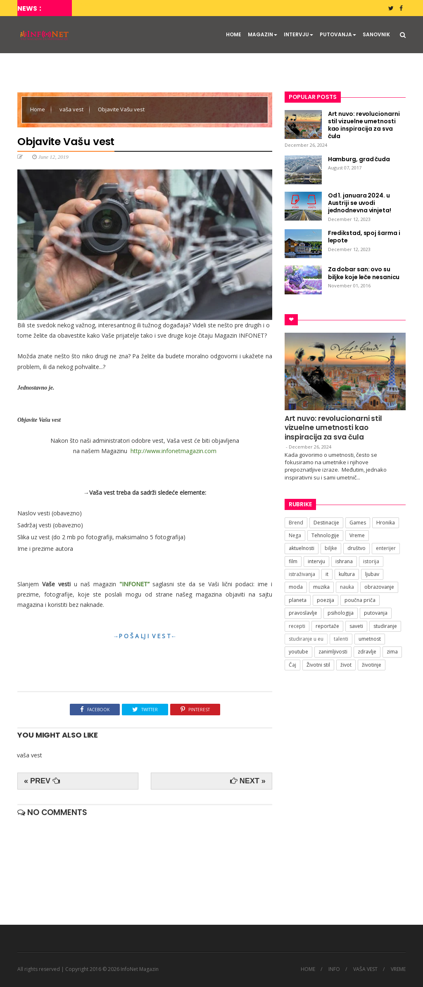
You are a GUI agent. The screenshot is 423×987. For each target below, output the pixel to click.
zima (392, 651)
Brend (296, 522)
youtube (298, 651)
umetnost (370, 638)
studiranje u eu (306, 638)
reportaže (327, 626)
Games (357, 522)
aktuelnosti (301, 548)
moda (296, 586)
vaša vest (72, 109)
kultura (347, 574)
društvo (356, 548)
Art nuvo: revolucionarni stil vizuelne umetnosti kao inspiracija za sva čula (333, 428)
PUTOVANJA (338, 34)
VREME (398, 969)
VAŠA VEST (365, 969)
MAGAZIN (262, 34)
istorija (371, 561)
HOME (233, 34)
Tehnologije (325, 535)
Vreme (357, 535)
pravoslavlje (303, 612)
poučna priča (360, 600)
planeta (298, 600)
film (293, 561)
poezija (325, 600)
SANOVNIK (376, 34)
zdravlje (367, 651)
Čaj (292, 664)
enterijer (386, 548)
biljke (331, 548)
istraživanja (302, 574)
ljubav (372, 574)
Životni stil (318, 664)
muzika (321, 586)
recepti (297, 626)
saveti (356, 626)
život (346, 664)
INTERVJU (298, 34)
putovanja (375, 612)
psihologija (341, 612)
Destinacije (326, 522)
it (327, 574)
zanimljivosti (332, 651)
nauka (347, 586)
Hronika (385, 522)
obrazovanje (379, 586)
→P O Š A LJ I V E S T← (144, 636)
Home (38, 109)
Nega (295, 535)
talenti (341, 638)
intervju (316, 561)
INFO (334, 969)
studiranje (385, 626)
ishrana (344, 561)
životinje (371, 664)
